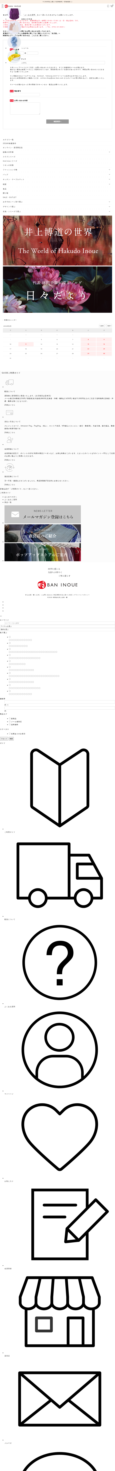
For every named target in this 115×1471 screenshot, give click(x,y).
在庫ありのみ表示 (18, 734)
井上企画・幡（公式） (33, 595)
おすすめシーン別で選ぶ (13, 202)
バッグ (5, 175)
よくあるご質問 (10, 500)
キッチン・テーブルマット (13, 179)
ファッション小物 (10, 170)
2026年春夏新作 (9, 143)
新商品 (14, 719)
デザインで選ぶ (9, 207)
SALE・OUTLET (10, 197)
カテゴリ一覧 (8, 140)
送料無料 (14, 725)
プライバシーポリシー (82, 595)
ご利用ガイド (5, 493)
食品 (5, 189)
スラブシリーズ (9, 157)
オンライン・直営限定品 (13, 148)
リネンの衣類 (8, 165)
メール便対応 (16, 722)
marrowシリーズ (10, 161)
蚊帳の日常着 (8, 152)
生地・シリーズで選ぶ (12, 211)
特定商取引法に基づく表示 (63, 595)
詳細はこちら (9, 405)
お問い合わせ (47, 595)
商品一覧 (8, 502)
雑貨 (5, 184)
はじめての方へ (10, 497)
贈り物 (5, 193)
